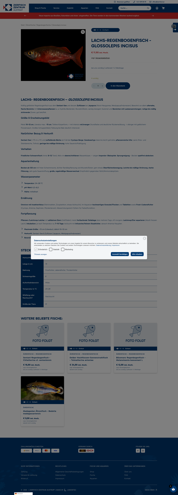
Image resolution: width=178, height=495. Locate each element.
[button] (41, 254)
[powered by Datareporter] (144, 238)
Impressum (116, 245)
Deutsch (19, 494)
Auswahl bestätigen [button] (120, 254)
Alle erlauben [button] (137, 254)
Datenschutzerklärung (103, 245)
